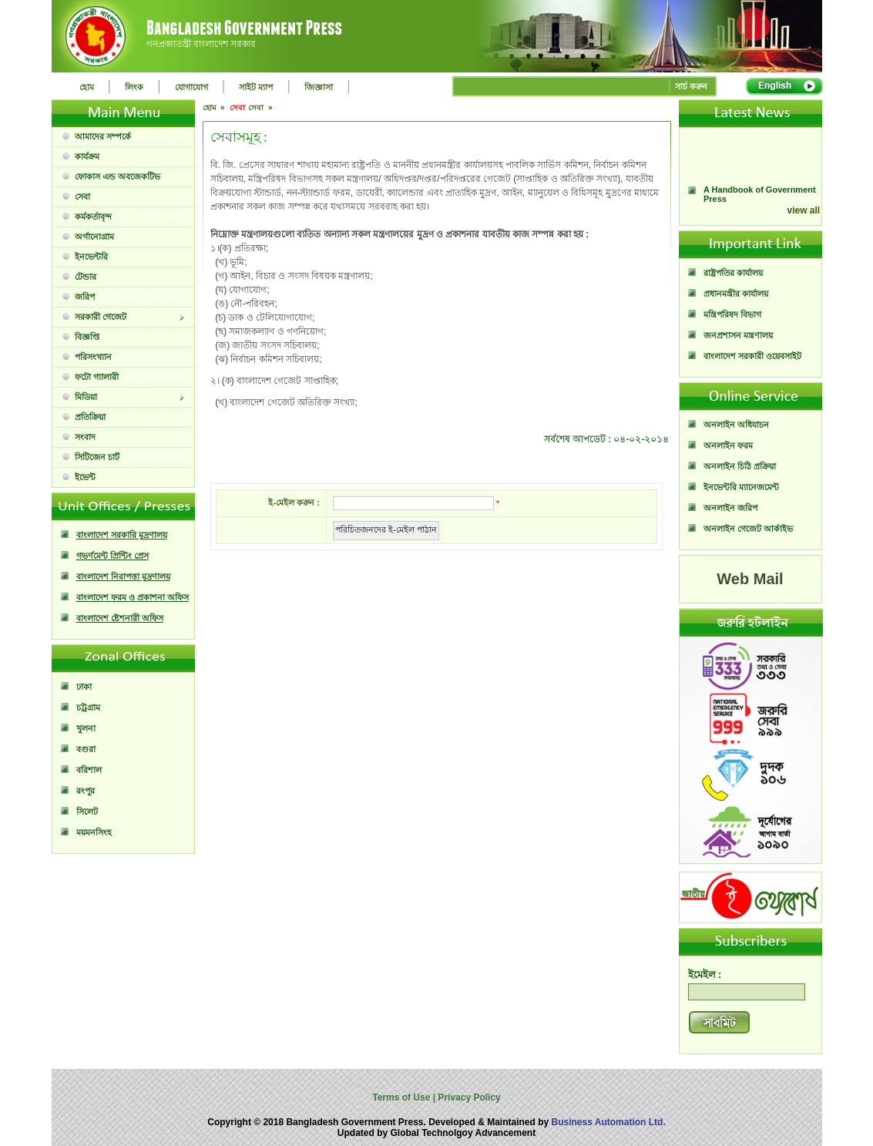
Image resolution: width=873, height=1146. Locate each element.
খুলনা (86, 728)
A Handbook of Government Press (759, 200)
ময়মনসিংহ (94, 832)
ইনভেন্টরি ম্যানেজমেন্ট (741, 487)
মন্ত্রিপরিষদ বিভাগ (732, 314)
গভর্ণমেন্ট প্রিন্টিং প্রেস (112, 555)
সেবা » (261, 107)
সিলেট (87, 811)
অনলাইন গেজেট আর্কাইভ (748, 528)
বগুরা (86, 749)
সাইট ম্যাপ (256, 87)
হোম (86, 87)
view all (804, 210)
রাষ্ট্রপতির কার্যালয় (733, 272)
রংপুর (85, 790)
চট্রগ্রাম (88, 707)
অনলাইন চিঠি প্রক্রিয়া (739, 466)
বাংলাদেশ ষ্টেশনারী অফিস (119, 618)
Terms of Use (402, 1097)
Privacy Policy (468, 1097)
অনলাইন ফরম (728, 445)
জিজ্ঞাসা (318, 87)
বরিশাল (89, 770)
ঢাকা (84, 686)
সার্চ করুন (691, 86)
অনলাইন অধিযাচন (736, 424)
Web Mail (750, 578)
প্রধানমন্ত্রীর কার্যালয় (735, 293)
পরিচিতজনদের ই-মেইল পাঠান (386, 529)
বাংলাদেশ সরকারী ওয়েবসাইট (752, 356)
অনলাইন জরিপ (730, 508)
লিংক (134, 87)
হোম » (215, 107)
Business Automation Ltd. (609, 1122)
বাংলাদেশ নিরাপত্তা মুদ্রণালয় (123, 576)
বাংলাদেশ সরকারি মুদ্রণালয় (121, 534)
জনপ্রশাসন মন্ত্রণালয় (738, 335)
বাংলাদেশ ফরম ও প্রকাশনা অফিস (132, 597)
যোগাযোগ (191, 87)
